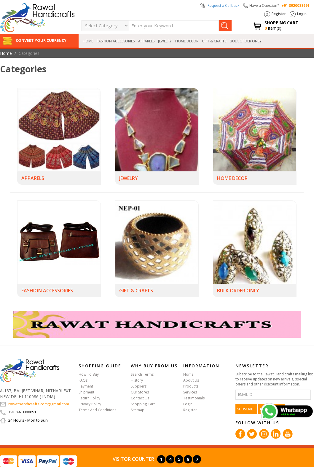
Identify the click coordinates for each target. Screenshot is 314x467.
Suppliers (138, 386)
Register (275, 14)
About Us (191, 380)
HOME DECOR (186, 41)
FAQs (83, 380)
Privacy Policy (90, 404)
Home (88, 41)
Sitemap (137, 409)
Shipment (86, 392)
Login (298, 14)
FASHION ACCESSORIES (116, 41)
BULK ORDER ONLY (246, 41)
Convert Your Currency (34, 40)
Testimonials (194, 398)
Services (190, 392)
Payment (86, 386)
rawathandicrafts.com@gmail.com (34, 404)
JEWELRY (165, 41)
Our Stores (140, 392)
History (137, 380)
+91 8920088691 (295, 5)
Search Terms (142, 374)
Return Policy (89, 398)
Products (190, 386)
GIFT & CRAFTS (214, 41)
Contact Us (140, 398)
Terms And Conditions (97, 409)
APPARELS (146, 41)
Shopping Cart (143, 404)
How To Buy (89, 374)
